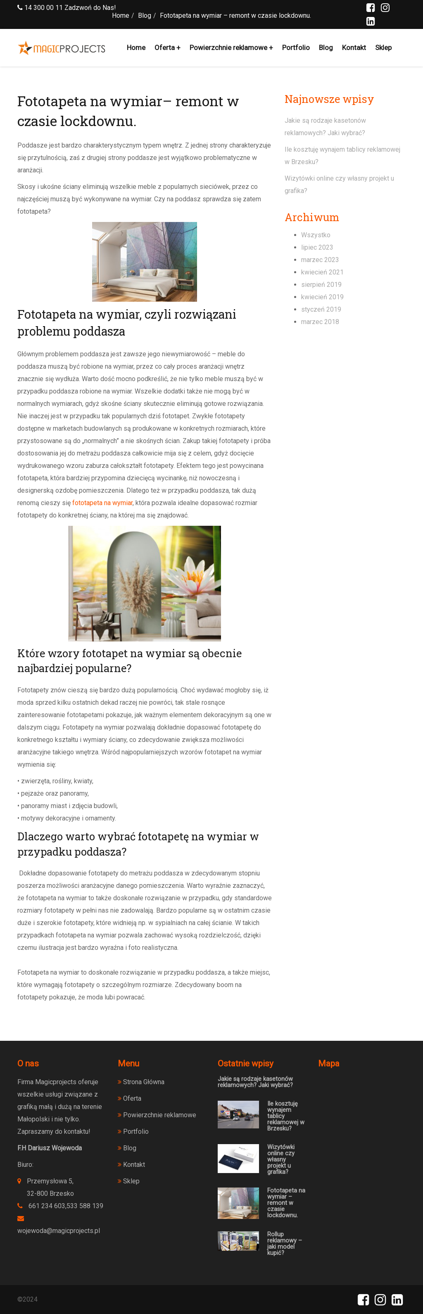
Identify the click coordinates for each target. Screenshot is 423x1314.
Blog (326, 47)
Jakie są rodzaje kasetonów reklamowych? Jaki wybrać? (255, 1082)
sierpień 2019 (321, 285)
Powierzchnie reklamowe (228, 47)
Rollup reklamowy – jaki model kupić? (284, 1244)
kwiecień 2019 (322, 297)
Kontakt (354, 47)
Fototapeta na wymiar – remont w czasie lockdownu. (286, 1203)
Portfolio (296, 47)
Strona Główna (141, 1082)
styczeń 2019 (321, 309)
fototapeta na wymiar (102, 503)
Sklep (383, 47)
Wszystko (315, 235)
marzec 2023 (320, 260)
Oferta (164, 47)
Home (136, 47)
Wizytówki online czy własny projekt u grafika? (281, 1160)
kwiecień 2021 (322, 272)
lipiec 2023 (317, 247)
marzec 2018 (320, 322)
